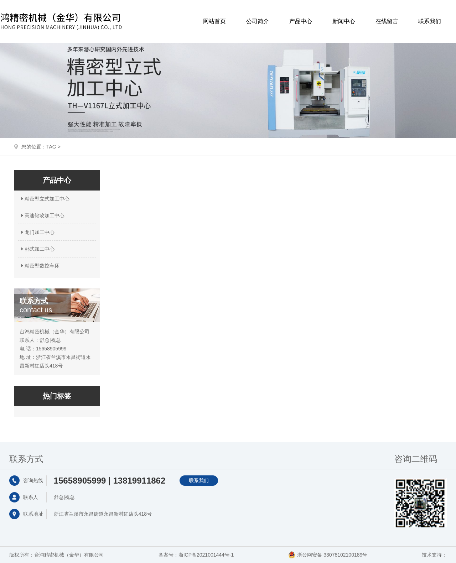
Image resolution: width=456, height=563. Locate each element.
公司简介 (257, 21)
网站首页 (214, 21)
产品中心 (300, 21)
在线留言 (386, 21)
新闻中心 (343, 21)
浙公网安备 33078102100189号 (332, 555)
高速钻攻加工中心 (42, 215)
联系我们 (429, 21)
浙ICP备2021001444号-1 (206, 555)
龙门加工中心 (37, 232)
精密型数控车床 (39, 266)
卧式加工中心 (37, 249)
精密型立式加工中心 (44, 199)
